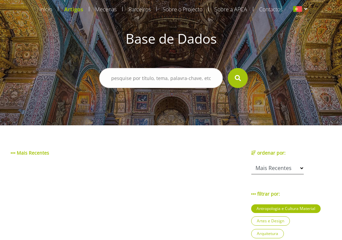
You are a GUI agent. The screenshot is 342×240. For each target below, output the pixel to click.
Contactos (271, 9)
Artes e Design (270, 221)
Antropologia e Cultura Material (285, 208)
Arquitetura (267, 233)
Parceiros (140, 9)
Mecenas (106, 9)
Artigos (73, 9)
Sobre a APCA (230, 9)
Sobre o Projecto (182, 9)
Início (45, 9)
